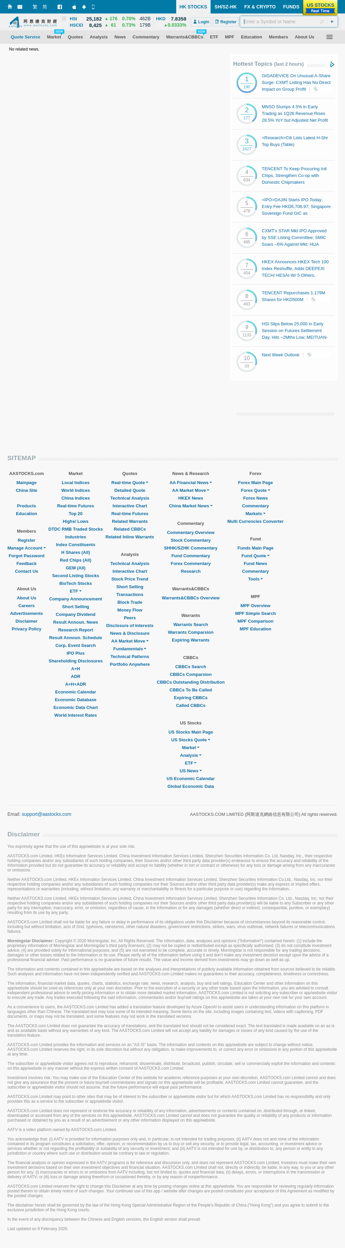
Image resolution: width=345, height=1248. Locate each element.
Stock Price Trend (129, 579)
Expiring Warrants (190, 640)
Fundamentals (129, 648)
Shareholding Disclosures (75, 660)
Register (26, 540)
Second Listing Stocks (75, 575)
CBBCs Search (190, 666)
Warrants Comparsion (190, 632)
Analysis (190, 755)
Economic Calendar (75, 691)
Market (190, 747)
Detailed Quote (129, 490)
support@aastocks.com (46, 814)
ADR (75, 676)
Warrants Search (191, 624)
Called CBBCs (190, 705)
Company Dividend (76, 614)
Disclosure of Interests (129, 625)
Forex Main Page (255, 482)
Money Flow (129, 610)
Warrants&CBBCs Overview (190, 597)
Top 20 (76, 513)
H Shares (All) (75, 552)
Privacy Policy (26, 628)
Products (26, 505)
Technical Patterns (130, 656)
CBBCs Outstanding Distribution (191, 682)
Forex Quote (255, 490)
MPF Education (255, 628)
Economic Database (76, 699)
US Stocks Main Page (190, 732)
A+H (75, 668)
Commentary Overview (191, 532)
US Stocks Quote (190, 739)
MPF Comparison (256, 621)
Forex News (255, 498)
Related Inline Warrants (129, 536)
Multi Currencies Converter (255, 521)
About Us (26, 597)
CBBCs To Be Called (190, 689)
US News (191, 770)
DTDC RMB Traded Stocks (76, 529)
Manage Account (26, 548)
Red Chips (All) (75, 560)
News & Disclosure (130, 633)
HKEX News (190, 498)
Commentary (255, 505)
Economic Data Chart (76, 707)
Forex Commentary (191, 563)
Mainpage (27, 482)
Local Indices (75, 482)
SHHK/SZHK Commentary (191, 548)
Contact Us (26, 571)
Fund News (255, 563)
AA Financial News (190, 482)
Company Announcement (75, 598)
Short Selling (75, 606)
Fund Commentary (190, 555)
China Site (26, 490)
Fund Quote (256, 555)
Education (26, 513)
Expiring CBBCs (191, 697)
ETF (76, 591)
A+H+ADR (75, 684)
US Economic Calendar (191, 778)
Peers (130, 617)
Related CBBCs (130, 529)
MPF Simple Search (255, 613)
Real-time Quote (130, 482)
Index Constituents (75, 544)
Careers (27, 605)
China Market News (190, 505)
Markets (255, 513)
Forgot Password (26, 555)
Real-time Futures (75, 505)
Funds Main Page (256, 548)
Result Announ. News (75, 622)
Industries (75, 536)
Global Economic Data (190, 786)
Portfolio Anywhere (130, 664)
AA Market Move (130, 641)
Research (191, 571)
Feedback (27, 563)
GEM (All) (76, 567)
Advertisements (26, 613)
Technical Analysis (130, 498)
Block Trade (129, 602)
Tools (255, 579)
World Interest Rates (75, 715)
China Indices (75, 498)
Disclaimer (26, 621)
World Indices (75, 490)
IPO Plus (76, 653)
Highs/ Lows (76, 521)
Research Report (75, 629)
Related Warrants (130, 521)
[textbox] (289, 21)
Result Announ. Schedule (75, 637)
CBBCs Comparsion (191, 674)
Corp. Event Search (75, 645)
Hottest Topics (268, 64)
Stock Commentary (191, 540)
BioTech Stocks (75, 583)
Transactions (129, 594)
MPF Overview (256, 605)
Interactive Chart (130, 505)
